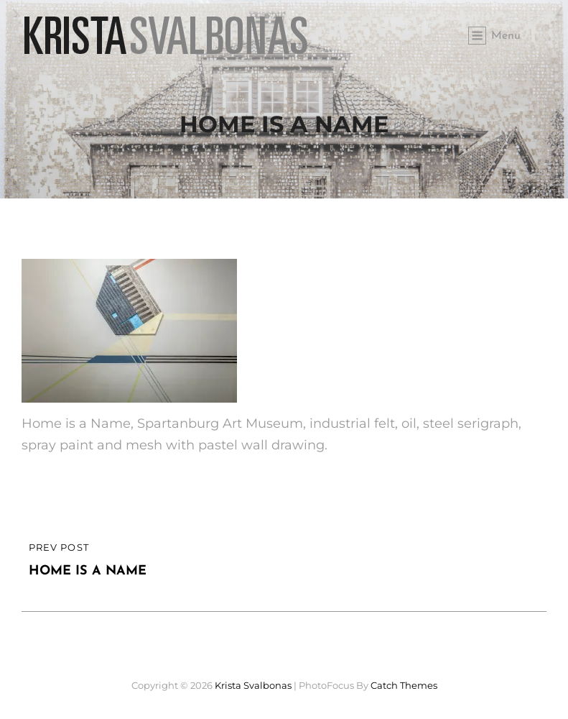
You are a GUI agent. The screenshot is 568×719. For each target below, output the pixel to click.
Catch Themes (404, 685)
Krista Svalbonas (253, 685)
